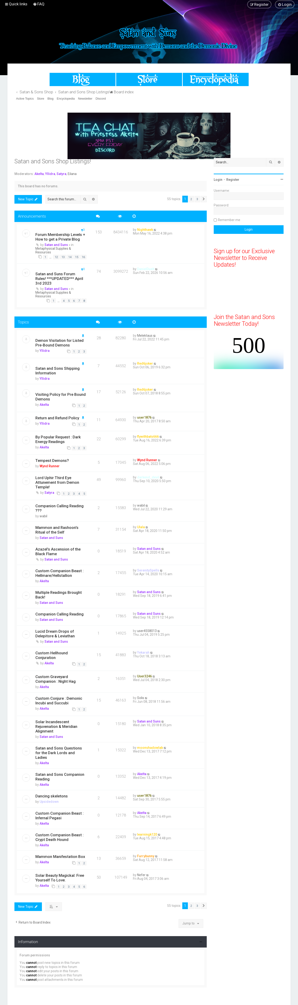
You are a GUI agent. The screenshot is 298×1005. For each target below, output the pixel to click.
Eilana (72, 174)
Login (218, 180)
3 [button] (197, 199)
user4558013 (147, 631)
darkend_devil (148, 477)
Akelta (39, 174)
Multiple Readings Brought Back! (58, 594)
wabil (43, 516)
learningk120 (147, 834)
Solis (140, 698)
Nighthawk (145, 230)
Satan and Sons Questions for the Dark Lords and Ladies (58, 753)
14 (69, 257)
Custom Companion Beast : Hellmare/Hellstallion (59, 573)
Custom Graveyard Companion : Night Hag (55, 679)
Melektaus (144, 335)
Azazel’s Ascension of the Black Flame (58, 551)
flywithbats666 (148, 436)
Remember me (229, 220)
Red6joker (145, 363)
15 (76, 257)
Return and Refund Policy (57, 418)
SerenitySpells (148, 570)
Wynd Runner (50, 466)
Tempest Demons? (52, 460)
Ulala (141, 527)
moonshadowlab (150, 748)
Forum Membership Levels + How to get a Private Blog (60, 237)
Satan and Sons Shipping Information (57, 370)
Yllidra (50, 174)
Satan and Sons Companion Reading (59, 776)
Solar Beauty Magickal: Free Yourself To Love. (59, 877)
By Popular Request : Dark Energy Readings (58, 439)
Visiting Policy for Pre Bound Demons (60, 396)
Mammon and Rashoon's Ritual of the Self (56, 529)
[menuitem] (39, 3)
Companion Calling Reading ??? (59, 508)
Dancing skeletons (51, 796)
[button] (204, 199)
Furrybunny (145, 856)
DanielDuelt (145, 269)
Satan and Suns (56, 245)
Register (232, 180)
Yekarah (143, 652)
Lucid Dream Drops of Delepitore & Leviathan (55, 633)
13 (63, 257)
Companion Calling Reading (59, 614)
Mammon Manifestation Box (60, 856)
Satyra (61, 174)
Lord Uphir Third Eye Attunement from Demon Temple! (57, 482)
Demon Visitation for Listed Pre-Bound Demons (59, 342)
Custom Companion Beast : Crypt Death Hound (59, 837)
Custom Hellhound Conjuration (51, 655)
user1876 (144, 417)
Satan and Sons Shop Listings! (52, 161)
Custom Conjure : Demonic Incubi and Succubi (58, 700)
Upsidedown (49, 801)
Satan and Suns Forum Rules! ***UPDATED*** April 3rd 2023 (59, 279)
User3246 (144, 676)
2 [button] (191, 199)
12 (56, 257)
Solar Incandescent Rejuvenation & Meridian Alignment (56, 726)
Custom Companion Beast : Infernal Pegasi (59, 815)
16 (83, 257)
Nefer (141, 875)
